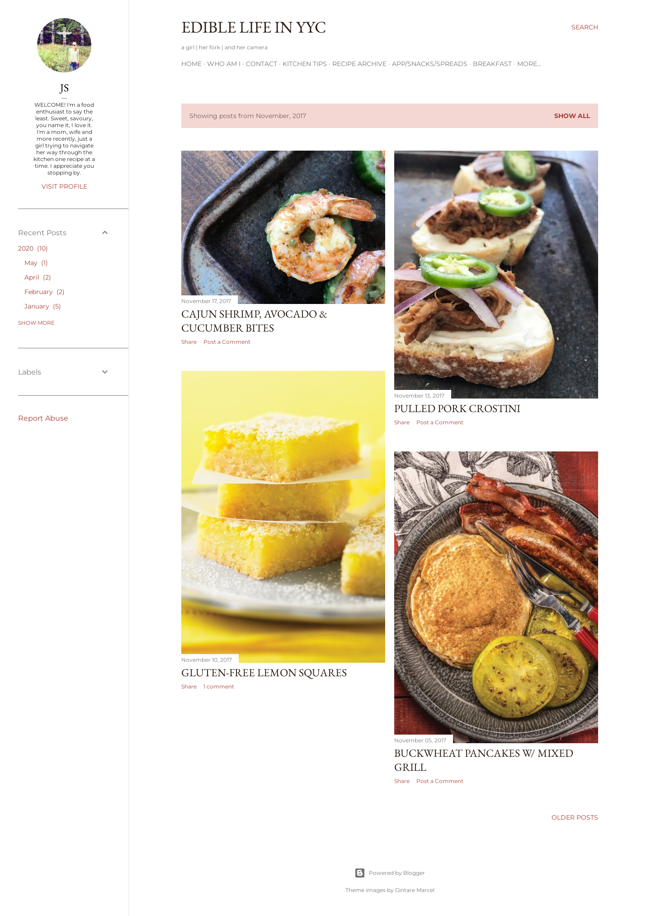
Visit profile (64, 186)
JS (64, 88)
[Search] (584, 27)
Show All (572, 116)
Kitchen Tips (305, 64)
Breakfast (492, 64)
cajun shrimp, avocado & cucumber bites (254, 321)
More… (529, 64)
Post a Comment (226, 341)
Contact (261, 64)
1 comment (218, 686)
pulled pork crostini (457, 408)
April (37, 277)
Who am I (224, 64)
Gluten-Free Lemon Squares (264, 672)
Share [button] (189, 341)
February (44, 292)
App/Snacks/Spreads (429, 64)
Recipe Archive (359, 64)
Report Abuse (43, 418)
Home (191, 64)
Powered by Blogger (389, 873)
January (42, 306)
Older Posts (575, 817)
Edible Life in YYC (253, 27)
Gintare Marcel (414, 890)
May (36, 263)
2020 (33, 248)
